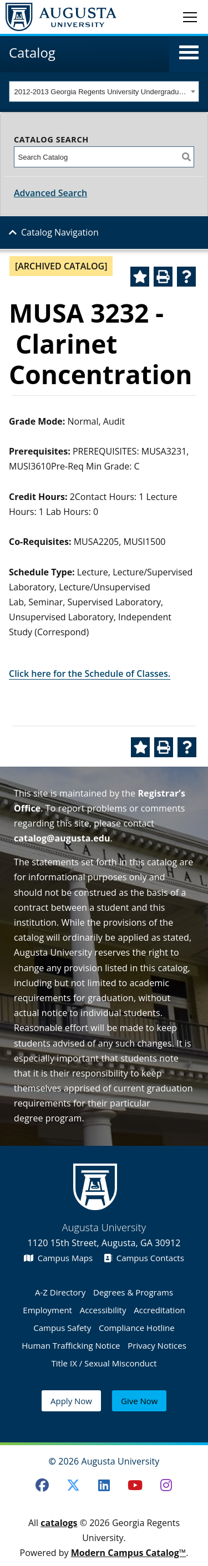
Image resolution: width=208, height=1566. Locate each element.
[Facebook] (42, 1485)
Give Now (139, 1400)
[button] (189, 52)
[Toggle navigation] (190, 16)
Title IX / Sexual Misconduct (103, 1363)
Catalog (32, 52)
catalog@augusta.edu (62, 838)
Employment (47, 1309)
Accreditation (159, 1309)
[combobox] (104, 91)
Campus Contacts (144, 1257)
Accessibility (103, 1309)
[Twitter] (73, 1485)
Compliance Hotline (137, 1327)
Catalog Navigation (60, 232)
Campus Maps (58, 1257)
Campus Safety (62, 1327)
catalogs (58, 1523)
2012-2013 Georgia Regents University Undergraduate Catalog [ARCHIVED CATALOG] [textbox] (101, 92)
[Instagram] (165, 1485)
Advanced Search (50, 193)
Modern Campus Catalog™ (128, 1553)
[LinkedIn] (104, 1485)
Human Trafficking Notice (71, 1345)
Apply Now (71, 1400)
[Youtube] (134, 1485)
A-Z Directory (60, 1292)
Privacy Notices (157, 1345)
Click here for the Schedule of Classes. (89, 673)
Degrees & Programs (133, 1292)
